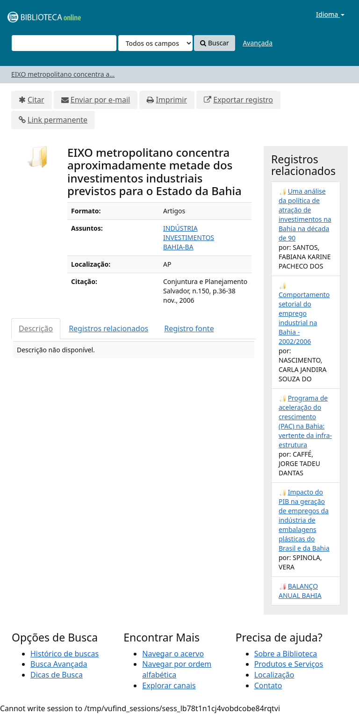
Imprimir (171, 100)
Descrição (36, 328)
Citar (36, 100)
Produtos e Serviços (288, 664)
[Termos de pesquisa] (64, 43)
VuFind (29, 14)
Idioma (330, 14)
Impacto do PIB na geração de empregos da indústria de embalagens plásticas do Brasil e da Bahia (304, 520)
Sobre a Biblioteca (285, 653)
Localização (274, 675)
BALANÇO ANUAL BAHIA (300, 591)
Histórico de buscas (64, 653)
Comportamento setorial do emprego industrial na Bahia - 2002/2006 (304, 318)
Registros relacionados (108, 328)
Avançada (258, 42)
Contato (268, 685)
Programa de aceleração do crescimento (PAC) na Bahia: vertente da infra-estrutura (305, 421)
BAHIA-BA (178, 246)
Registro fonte (189, 328)
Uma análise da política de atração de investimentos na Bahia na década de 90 (305, 214)
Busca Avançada (58, 664)
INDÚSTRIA (180, 228)
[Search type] (155, 43)
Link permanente (57, 120)
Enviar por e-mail (100, 100)
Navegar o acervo (173, 653)
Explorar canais (168, 685)
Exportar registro (243, 100)
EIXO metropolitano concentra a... (63, 74)
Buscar (214, 42)
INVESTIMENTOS (188, 237)
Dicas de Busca (56, 675)
